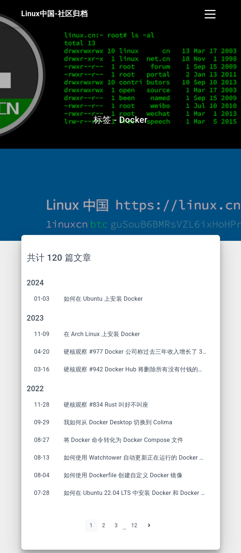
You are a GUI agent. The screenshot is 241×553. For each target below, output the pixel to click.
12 (134, 525)
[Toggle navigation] (210, 13)
